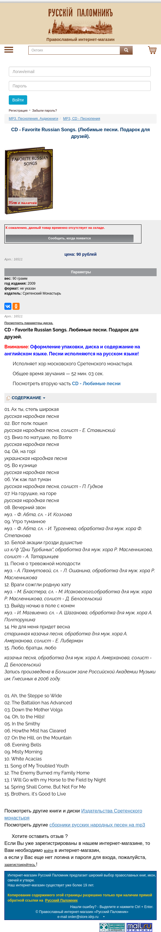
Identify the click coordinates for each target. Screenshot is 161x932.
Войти (18, 100)
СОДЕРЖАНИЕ (25, 397)
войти (48, 851)
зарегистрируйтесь (20, 865)
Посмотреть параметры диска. (28, 323)
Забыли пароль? (44, 110)
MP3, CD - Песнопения (81, 119)
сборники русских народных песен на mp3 (97, 825)
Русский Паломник (61, 900)
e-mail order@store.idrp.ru (78, 917)
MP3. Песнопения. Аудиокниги (33, 119)
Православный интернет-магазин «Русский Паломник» (84, 912)
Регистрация (18, 110)
